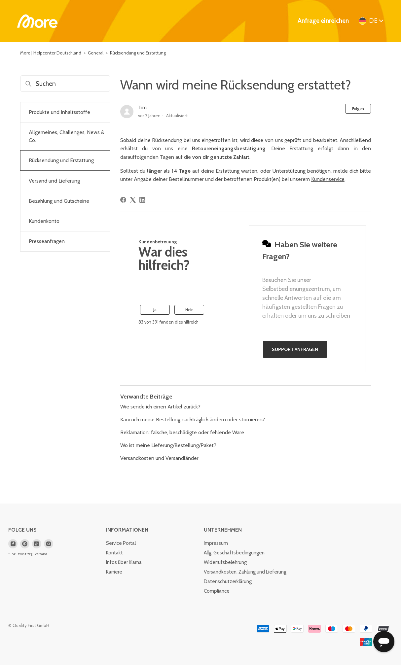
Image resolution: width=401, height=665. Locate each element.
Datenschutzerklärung (228, 581)
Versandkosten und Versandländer (159, 458)
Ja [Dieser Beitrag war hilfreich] (155, 309)
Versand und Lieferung (54, 181)
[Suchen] (65, 83)
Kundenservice (328, 179)
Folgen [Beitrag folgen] (358, 108)
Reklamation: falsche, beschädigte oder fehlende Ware (182, 432)
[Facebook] (123, 200)
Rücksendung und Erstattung (138, 52)
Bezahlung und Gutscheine (59, 201)
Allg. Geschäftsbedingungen (234, 553)
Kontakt (114, 553)
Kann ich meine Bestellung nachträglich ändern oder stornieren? (192, 419)
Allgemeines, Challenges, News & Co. (66, 136)
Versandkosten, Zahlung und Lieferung (245, 572)
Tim (142, 107)
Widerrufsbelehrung (225, 562)
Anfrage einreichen (323, 20)
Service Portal (121, 543)
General (95, 52)
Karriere (114, 572)
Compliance (217, 591)
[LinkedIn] (142, 200)
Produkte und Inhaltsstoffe (59, 112)
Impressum (216, 543)
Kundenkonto (44, 221)
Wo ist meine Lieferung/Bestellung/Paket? (168, 445)
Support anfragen (295, 349)
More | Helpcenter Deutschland (50, 52)
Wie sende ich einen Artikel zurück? (160, 406)
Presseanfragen (47, 241)
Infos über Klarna (124, 562)
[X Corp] (133, 200)
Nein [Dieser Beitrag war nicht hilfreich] (189, 309)
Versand (41, 554)
